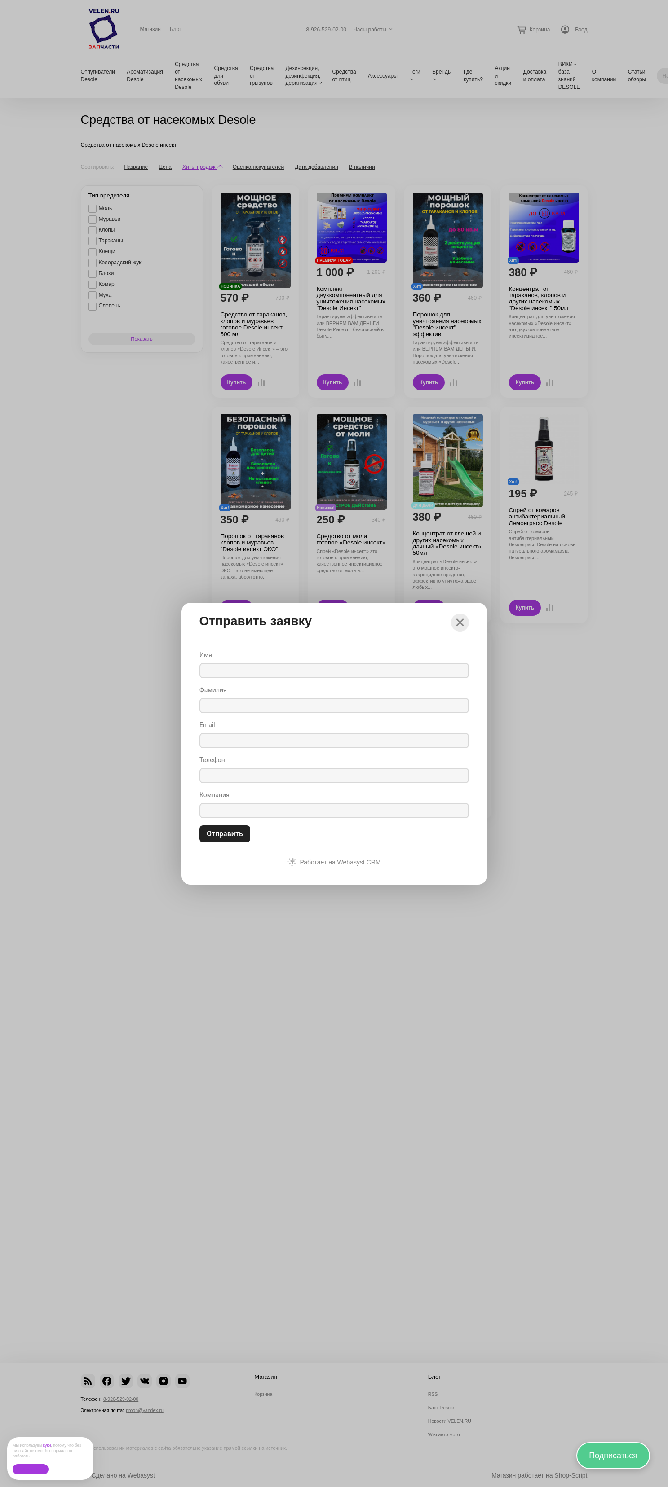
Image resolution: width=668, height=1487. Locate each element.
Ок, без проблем (30, 1469)
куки (47, 1445)
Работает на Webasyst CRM (340, 862)
